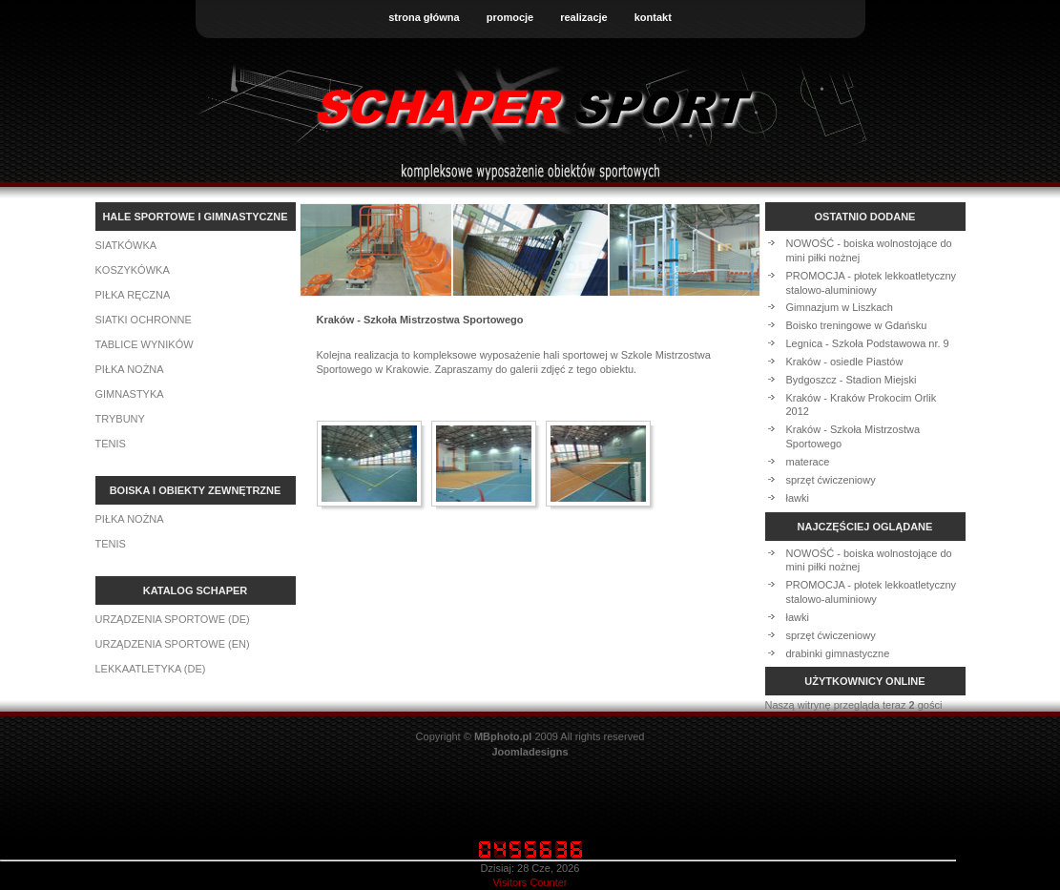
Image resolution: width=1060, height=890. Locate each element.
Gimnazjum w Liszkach (839, 307)
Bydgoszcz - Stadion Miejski (851, 379)
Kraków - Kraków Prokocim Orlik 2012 (861, 405)
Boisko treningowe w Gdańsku (856, 325)
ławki (797, 498)
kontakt (653, 17)
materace (808, 461)
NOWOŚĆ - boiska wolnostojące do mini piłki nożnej (869, 250)
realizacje (584, 17)
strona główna (424, 17)
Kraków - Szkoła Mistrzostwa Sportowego (853, 436)
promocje (510, 17)
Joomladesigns (529, 751)
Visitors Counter (529, 882)
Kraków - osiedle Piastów (845, 361)
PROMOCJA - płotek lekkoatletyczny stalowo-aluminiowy (871, 283)
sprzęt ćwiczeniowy (831, 480)
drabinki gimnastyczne (838, 653)
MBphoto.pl (502, 736)
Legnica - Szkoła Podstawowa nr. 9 (867, 343)
